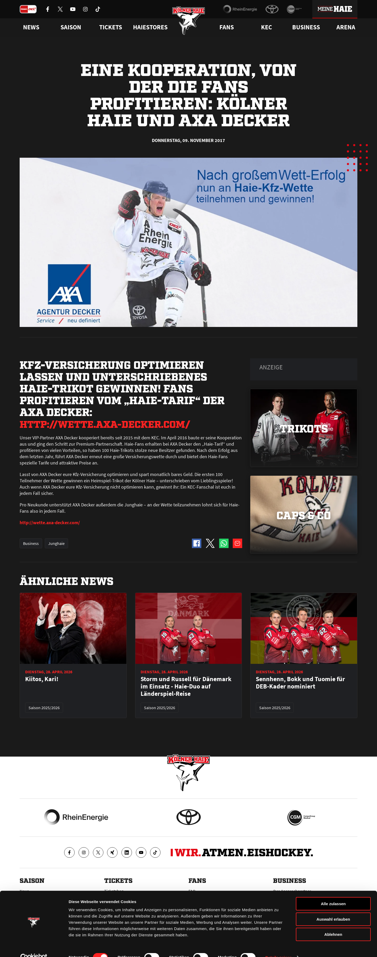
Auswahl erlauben (333, 908)
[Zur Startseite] (188, 21)
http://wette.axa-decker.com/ (114, 423)
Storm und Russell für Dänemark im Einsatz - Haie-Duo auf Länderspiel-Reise (186, 686)
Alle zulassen (333, 893)
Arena (345, 27)
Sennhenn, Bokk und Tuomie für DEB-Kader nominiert (300, 682)
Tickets (110, 27)
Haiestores (150, 27)
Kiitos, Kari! (41, 679)
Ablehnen (333, 923)
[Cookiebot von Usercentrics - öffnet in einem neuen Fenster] (34, 947)
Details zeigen (278, 946)
